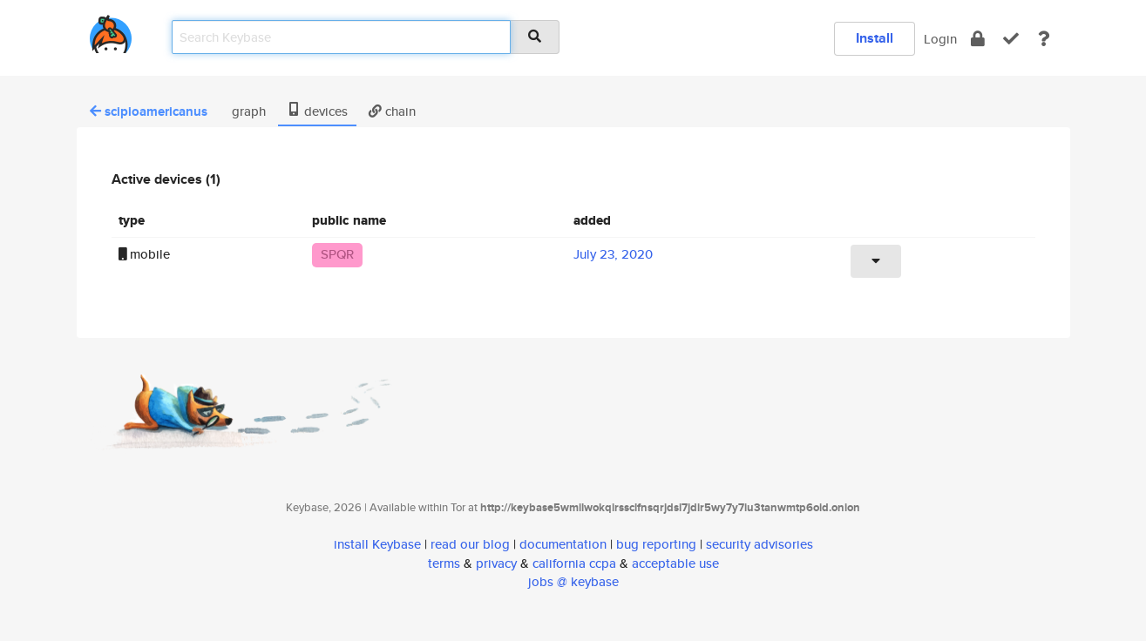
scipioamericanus (148, 111)
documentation (563, 544)
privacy (496, 563)
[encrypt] (978, 39)
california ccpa (574, 563)
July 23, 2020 (613, 254)
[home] (111, 31)
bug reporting (656, 544)
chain (392, 111)
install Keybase (377, 544)
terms (444, 563)
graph (247, 111)
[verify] (1011, 39)
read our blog (470, 544)
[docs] (1044, 39)
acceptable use (675, 563)
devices (317, 111)
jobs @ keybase (573, 581)
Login (940, 39)
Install (874, 38)
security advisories (759, 544)
